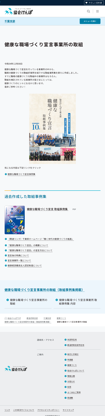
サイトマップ (68, 410)
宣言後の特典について (18, 255)
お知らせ (71, 381)
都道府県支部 (32, 318)
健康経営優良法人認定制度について (25, 265)
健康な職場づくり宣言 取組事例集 (51, 209)
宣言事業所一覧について (19, 260)
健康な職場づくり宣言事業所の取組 (28, 301)
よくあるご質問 (73, 392)
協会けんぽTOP (14, 318)
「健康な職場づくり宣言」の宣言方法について (30, 250)
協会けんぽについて (75, 370)
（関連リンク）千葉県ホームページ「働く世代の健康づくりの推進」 (41, 238)
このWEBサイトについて (23, 410)
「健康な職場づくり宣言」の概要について (28, 245)
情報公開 (71, 376)
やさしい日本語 (95, 2)
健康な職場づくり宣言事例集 (21, 174)
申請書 (70, 359)
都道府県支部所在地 (75, 345)
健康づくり (61, 318)
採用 (69, 387)
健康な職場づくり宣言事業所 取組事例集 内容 (78, 301)
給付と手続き (73, 354)
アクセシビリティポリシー (48, 410)
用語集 (70, 397)
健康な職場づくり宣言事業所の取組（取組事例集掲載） (45, 289)
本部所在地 (72, 339)
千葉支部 (10, 21)
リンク (7, 410)
